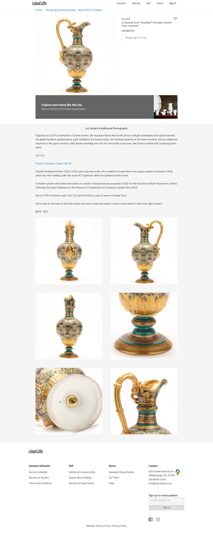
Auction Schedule (38, 472)
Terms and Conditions (40, 483)
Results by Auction (39, 477)
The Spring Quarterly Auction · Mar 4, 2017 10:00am (73, 10)
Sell (148, 3)
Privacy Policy (119, 525)
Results (136, 3)
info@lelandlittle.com (160, 483)
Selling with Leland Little (82, 472)
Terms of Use (103, 525)
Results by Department (81, 483)
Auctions (121, 3)
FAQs (111, 483)
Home (39, 10)
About (160, 3)
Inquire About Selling (80, 477)
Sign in (172, 3)
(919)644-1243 (157, 479)
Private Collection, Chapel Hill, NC (54, 163)
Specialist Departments (121, 472)
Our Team (114, 477)
